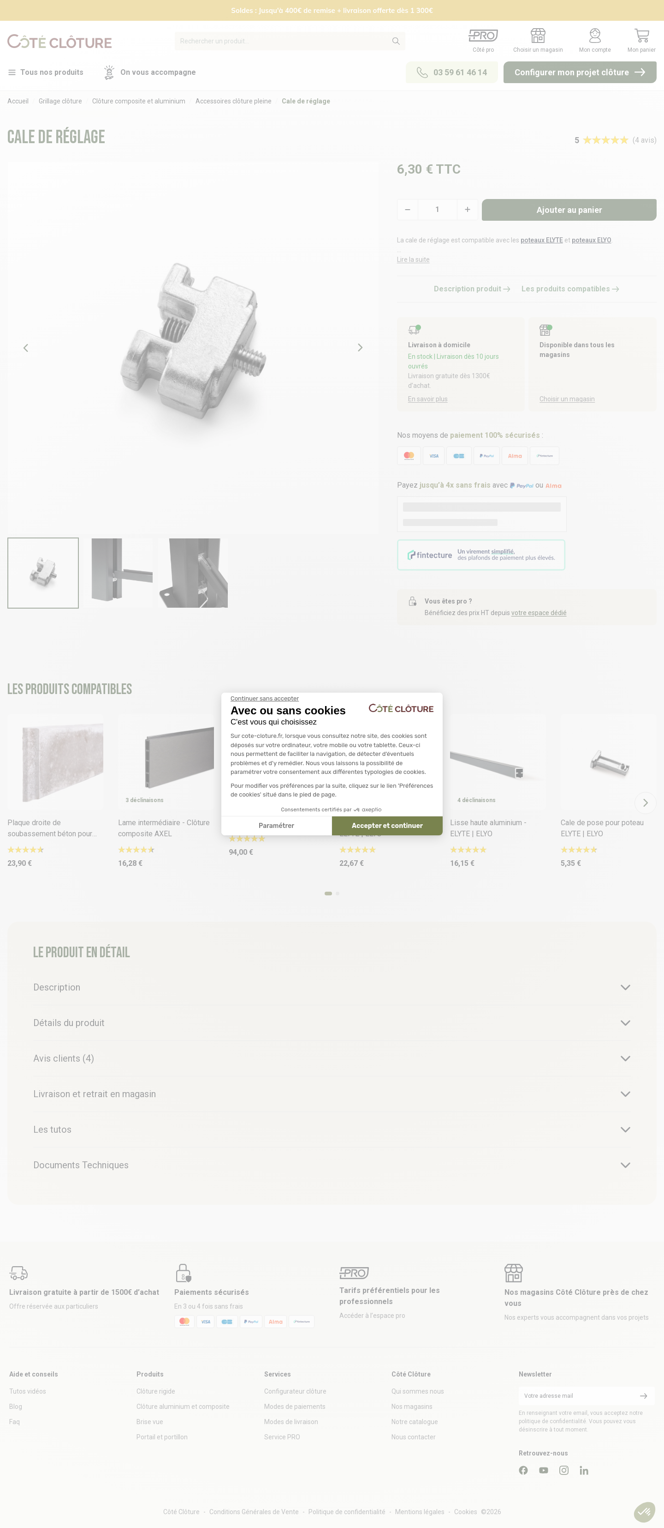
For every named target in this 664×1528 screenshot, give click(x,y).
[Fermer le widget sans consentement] (264, 698)
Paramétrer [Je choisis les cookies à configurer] (276, 826)
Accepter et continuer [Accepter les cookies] (387, 826)
